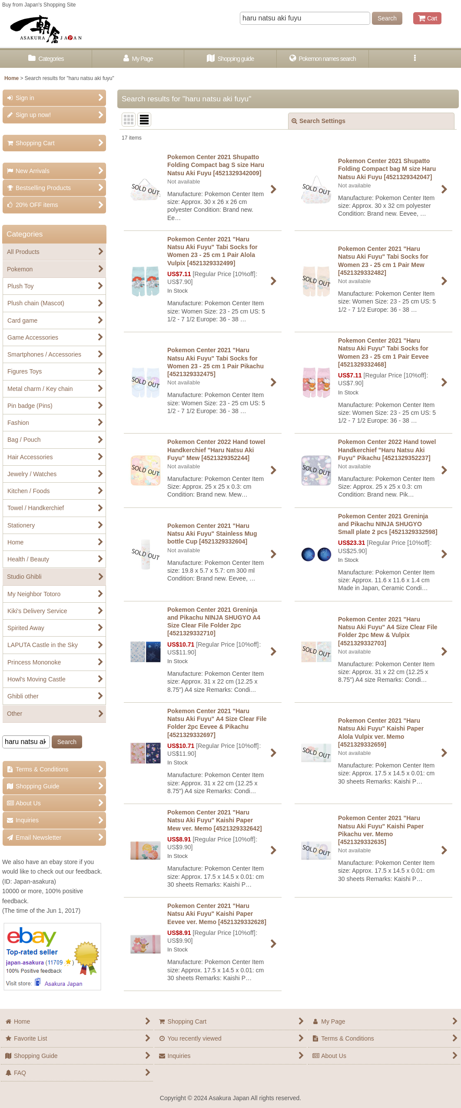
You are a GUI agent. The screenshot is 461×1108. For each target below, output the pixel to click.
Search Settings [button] (318, 120)
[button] (415, 59)
